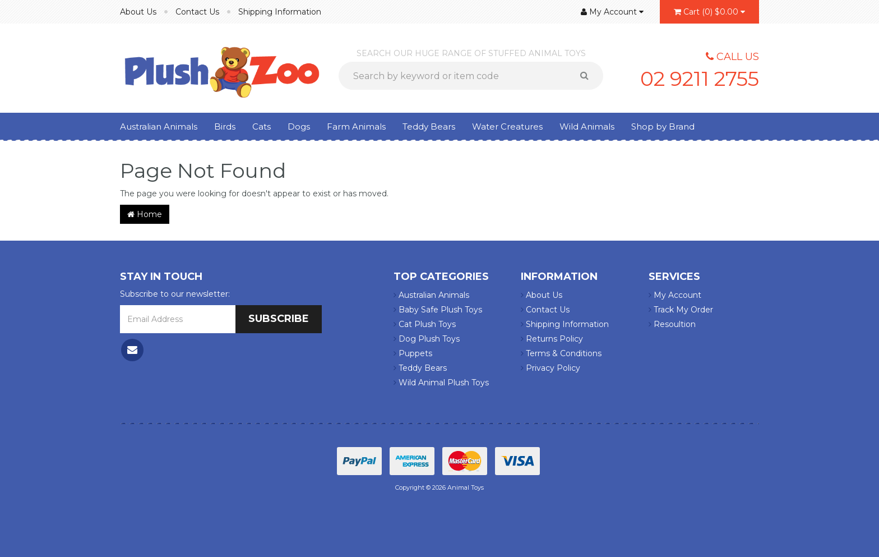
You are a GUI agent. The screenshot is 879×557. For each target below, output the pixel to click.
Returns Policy (552, 339)
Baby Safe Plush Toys (438, 310)
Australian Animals (158, 126)
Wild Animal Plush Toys (441, 383)
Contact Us (197, 12)
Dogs (299, 126)
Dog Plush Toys (427, 339)
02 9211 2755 (699, 78)
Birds (224, 126)
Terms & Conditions (561, 353)
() (709, 12)
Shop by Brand (663, 126)
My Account (675, 295)
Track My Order (681, 310)
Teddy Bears (429, 126)
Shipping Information (279, 12)
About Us (138, 12)
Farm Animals (356, 126)
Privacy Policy (550, 368)
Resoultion (672, 324)
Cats (261, 126)
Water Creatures (507, 126)
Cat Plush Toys (425, 324)
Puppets (413, 353)
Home (144, 214)
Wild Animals (586, 126)
